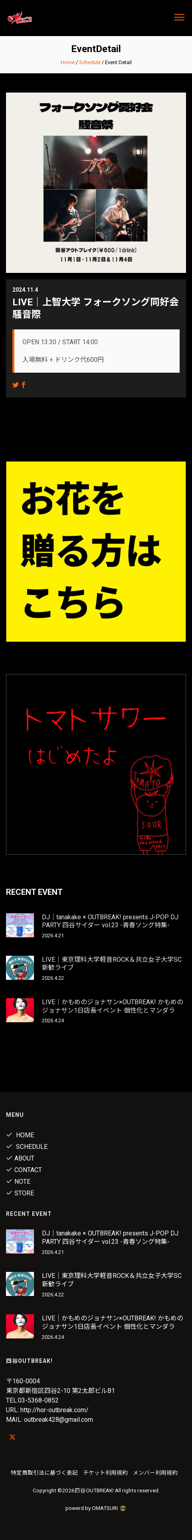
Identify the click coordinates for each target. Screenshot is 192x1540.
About (20, 1158)
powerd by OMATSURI (96, 1508)
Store (20, 1193)
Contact (24, 1170)
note (18, 1181)
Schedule (90, 62)
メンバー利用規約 (155, 1472)
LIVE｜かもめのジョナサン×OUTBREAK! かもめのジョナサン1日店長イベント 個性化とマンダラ (112, 1006)
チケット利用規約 (105, 1472)
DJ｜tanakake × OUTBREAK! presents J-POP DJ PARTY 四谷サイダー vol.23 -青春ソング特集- (110, 921)
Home (68, 62)
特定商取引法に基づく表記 (44, 1472)
